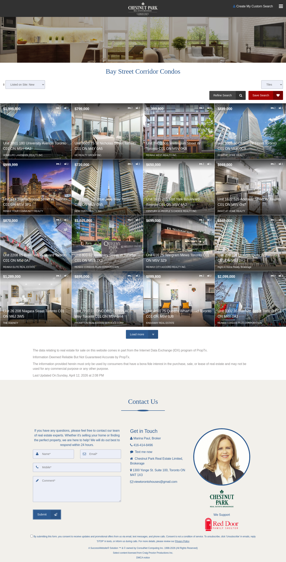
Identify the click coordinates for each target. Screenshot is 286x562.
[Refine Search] (227, 95)
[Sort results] (25, 84)
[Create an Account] (253, 6)
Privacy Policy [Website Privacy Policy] (182, 541)
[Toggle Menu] (281, 6)
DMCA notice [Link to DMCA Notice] (143, 557)
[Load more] (142, 334)
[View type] (272, 84)
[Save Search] (265, 95)
